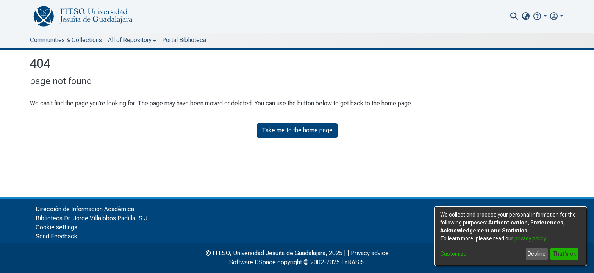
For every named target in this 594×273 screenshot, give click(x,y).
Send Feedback (56, 236)
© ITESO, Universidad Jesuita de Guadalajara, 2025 (274, 253)
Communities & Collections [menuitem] (66, 40)
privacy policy (530, 238)
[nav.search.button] (514, 16)
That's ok (564, 254)
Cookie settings (56, 227)
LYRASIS (353, 262)
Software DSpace (252, 262)
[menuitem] (525, 16)
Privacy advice (370, 253)
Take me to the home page (297, 130)
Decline (537, 254)
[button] (540, 16)
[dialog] (510, 236)
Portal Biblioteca (184, 40)
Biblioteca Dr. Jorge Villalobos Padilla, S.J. (92, 218)
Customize (453, 254)
